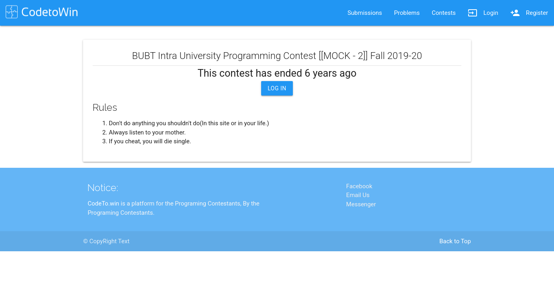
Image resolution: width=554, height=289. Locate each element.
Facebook (359, 218)
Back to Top (455, 273)
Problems (407, 12)
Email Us (357, 226)
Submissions (364, 12)
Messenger (361, 236)
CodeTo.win (103, 235)
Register (529, 13)
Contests (444, 12)
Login (483, 13)
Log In (277, 88)
